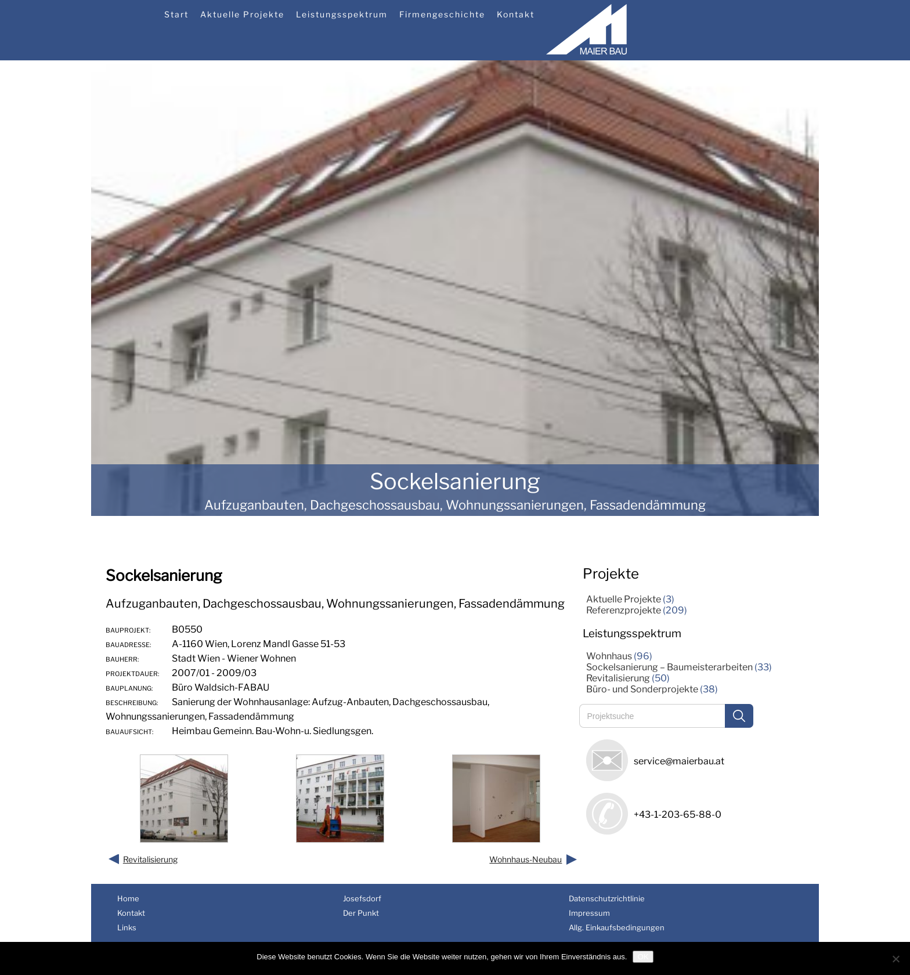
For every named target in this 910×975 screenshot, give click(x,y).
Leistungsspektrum (342, 14)
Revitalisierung (150, 859)
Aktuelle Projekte (242, 14)
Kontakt (516, 14)
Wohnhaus (609, 656)
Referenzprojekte (623, 610)
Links (126, 927)
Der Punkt (361, 913)
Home (128, 898)
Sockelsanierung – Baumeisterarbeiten (669, 667)
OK (642, 956)
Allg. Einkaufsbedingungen (617, 927)
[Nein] (895, 959)
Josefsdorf (362, 898)
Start (176, 14)
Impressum (589, 913)
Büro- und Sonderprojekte (642, 689)
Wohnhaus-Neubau (525, 859)
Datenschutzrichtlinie (607, 898)
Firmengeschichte (442, 14)
